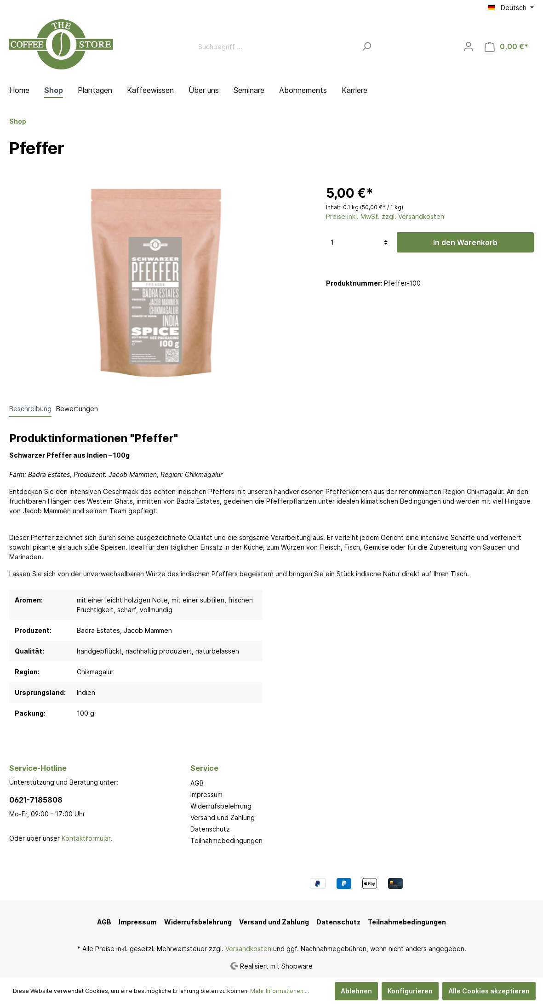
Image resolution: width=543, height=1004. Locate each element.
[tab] (30, 408)
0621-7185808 (36, 799)
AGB (197, 783)
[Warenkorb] (506, 47)
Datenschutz (210, 829)
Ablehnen (356, 991)
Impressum (206, 794)
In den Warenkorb (465, 242)
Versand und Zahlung (222, 817)
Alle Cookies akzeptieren (489, 991)
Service (204, 768)
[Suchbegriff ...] (275, 46)
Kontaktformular (86, 838)
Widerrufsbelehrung (220, 806)
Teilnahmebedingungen (226, 840)
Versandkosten (248, 948)
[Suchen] (366, 46)
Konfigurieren (410, 991)
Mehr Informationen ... (279, 990)
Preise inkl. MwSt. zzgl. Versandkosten (385, 216)
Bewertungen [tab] (77, 409)
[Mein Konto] (468, 46)
